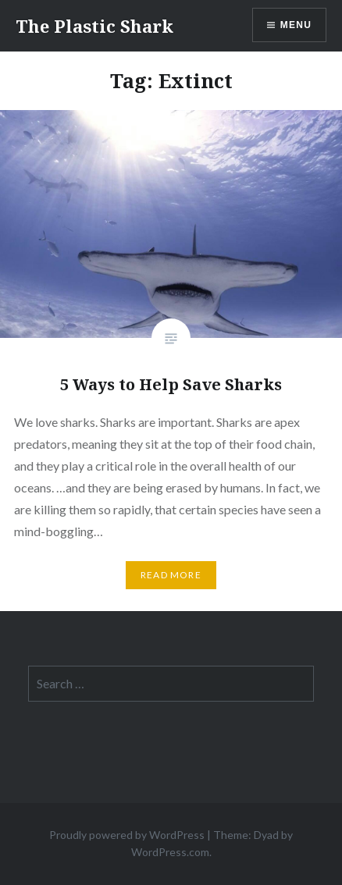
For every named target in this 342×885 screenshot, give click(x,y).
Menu (296, 25)
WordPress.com (170, 851)
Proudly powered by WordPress (127, 834)
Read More (171, 575)
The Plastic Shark (94, 25)
